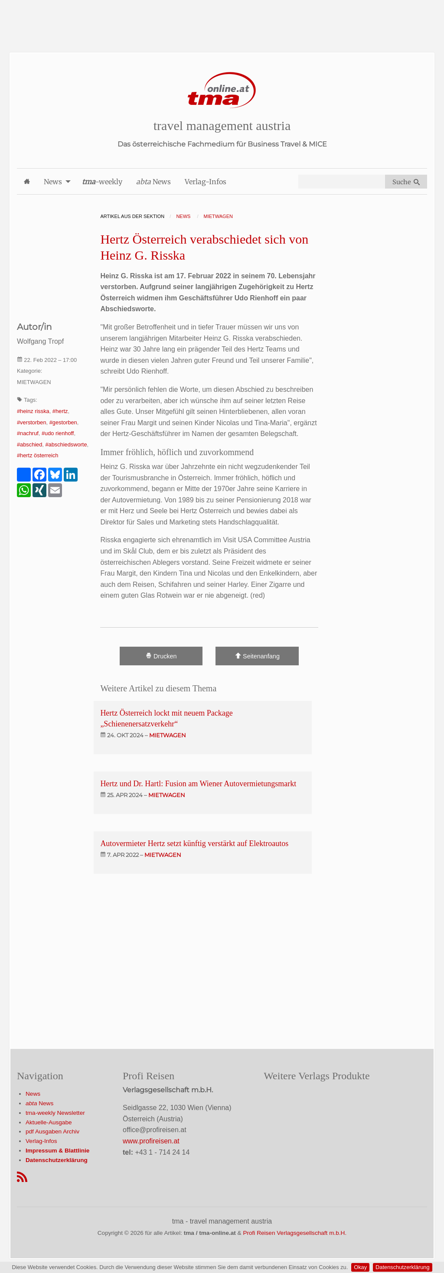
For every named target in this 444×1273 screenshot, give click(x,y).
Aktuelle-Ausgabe (49, 1122)
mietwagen (167, 735)
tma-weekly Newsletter (55, 1113)
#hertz (60, 411)
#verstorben (31, 422)
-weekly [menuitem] (102, 181)
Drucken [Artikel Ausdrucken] (161, 656)
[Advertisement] (222, 19)
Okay (360, 1267)
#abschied (29, 444)
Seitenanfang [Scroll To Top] (257, 656)
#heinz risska (33, 411)
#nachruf (28, 433)
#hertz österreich (37, 455)
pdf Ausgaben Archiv (52, 1131)
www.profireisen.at (151, 1141)
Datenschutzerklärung (402, 1267)
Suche (406, 182)
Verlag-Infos (41, 1141)
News (33, 1094)
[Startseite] (222, 90)
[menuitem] (27, 181)
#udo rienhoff (58, 433)
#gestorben (63, 422)
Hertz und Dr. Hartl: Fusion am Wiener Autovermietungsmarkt (198, 783)
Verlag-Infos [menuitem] (205, 181)
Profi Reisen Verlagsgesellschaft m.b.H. (294, 1233)
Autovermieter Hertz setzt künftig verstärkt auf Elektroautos (194, 843)
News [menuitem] (53, 181)
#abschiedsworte (66, 444)
